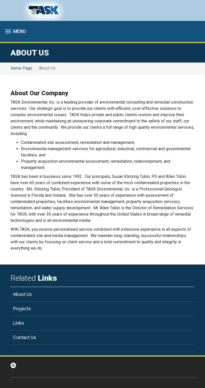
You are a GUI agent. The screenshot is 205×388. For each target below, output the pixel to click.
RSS (13, 365)
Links (18, 323)
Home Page (21, 68)
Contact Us (24, 337)
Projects (22, 308)
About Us (22, 294)
